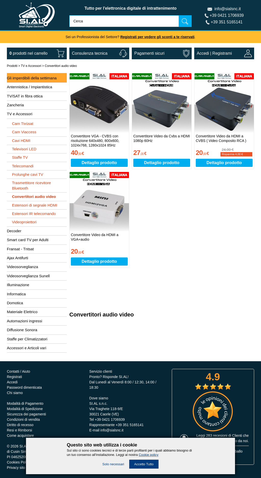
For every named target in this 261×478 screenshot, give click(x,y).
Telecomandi (22, 166)
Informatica (16, 294)
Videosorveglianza (22, 267)
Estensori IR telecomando (34, 213)
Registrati (14, 377)
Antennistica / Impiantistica (29, 87)
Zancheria (15, 105)
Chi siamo (15, 393)
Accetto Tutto (144, 464)
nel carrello (28, 53)
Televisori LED (24, 149)
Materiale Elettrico (22, 312)
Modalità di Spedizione (25, 409)
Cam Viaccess (24, 132)
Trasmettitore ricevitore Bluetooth (31, 185)
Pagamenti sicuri (149, 53)
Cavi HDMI (21, 140)
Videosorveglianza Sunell (28, 276)
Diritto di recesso (20, 425)
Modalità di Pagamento (25, 403)
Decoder (14, 231)
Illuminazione (18, 285)
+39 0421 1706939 (227, 15)
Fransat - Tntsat (20, 249)
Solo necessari (113, 464)
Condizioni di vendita (23, 419)
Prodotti (12, 66)
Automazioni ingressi (24, 321)
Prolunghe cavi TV (27, 174)
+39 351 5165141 (227, 22)
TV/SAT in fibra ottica (25, 96)
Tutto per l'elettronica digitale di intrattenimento (130, 8)
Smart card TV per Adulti (27, 240)
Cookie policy (148, 455)
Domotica (15, 303)
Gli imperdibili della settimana (32, 78)
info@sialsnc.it (227, 9)
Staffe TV (20, 157)
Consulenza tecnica (90, 53)
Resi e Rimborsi (19, 430)
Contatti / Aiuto (18, 371)
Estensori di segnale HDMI (34, 205)
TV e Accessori (31, 66)
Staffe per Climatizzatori (27, 339)
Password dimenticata (24, 387)
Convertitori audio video (61, 66)
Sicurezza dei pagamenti (26, 414)
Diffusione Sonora (22, 330)
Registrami (222, 53)
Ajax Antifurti (17, 258)
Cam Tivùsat (22, 123)
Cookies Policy (18, 462)
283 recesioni (216, 435)
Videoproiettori (24, 222)
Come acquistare (20, 435)
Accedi (203, 53)
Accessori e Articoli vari (26, 348)
